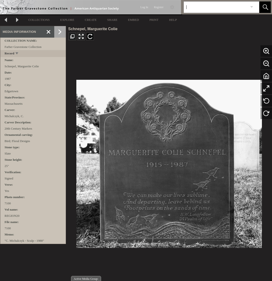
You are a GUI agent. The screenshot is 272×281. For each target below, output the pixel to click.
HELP (173, 20)
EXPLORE (67, 20)
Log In (144, 7)
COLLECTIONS (39, 20)
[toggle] (17, 54)
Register (158, 7)
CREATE (91, 20)
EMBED (133, 20)
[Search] (215, 7)
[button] (265, 7)
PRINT (154, 20)
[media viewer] (169, 162)
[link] (252, 7)
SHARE (112, 20)
